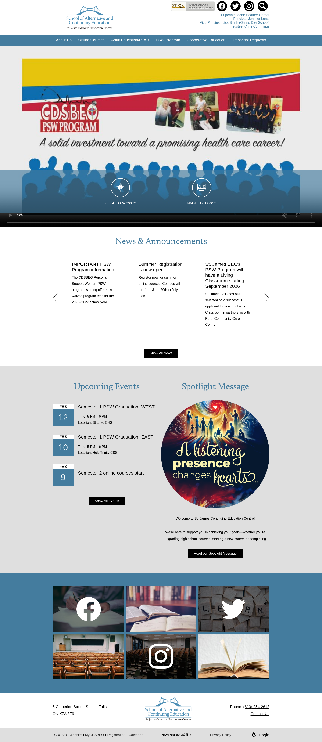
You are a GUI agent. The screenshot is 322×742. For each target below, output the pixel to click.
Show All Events (107, 501)
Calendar (136, 735)
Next (266, 298)
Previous (55, 298)
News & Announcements (161, 241)
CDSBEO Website (68, 735)
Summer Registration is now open (160, 267)
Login (260, 735)
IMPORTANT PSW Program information (93, 267)
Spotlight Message (215, 386)
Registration (116, 735)
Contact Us (260, 714)
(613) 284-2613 (256, 707)
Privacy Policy (220, 735)
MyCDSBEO (94, 735)
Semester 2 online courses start (111, 473)
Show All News (161, 353)
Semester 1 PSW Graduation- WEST (116, 407)
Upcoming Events (107, 386)
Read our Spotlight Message (215, 553)
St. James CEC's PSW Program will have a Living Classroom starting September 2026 (224, 275)
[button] (64, 40)
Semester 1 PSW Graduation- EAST (115, 437)
